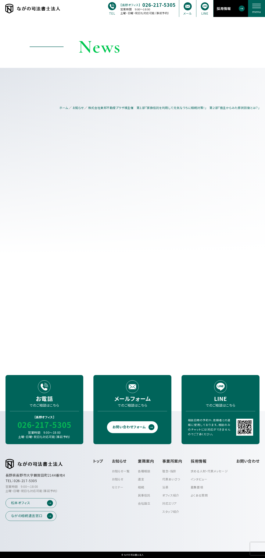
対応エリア (169, 503)
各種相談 (144, 471)
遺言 (141, 479)
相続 (141, 487)
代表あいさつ (171, 479)
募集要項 (197, 487)
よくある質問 (199, 495)
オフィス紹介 (170, 495)
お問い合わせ (247, 461)
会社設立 (144, 503)
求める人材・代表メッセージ (209, 471)
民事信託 (144, 495)
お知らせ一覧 (120, 471)
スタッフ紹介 (170, 511)
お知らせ (117, 479)
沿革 (165, 487)
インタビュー (199, 479)
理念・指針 (169, 471)
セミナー (117, 487)
